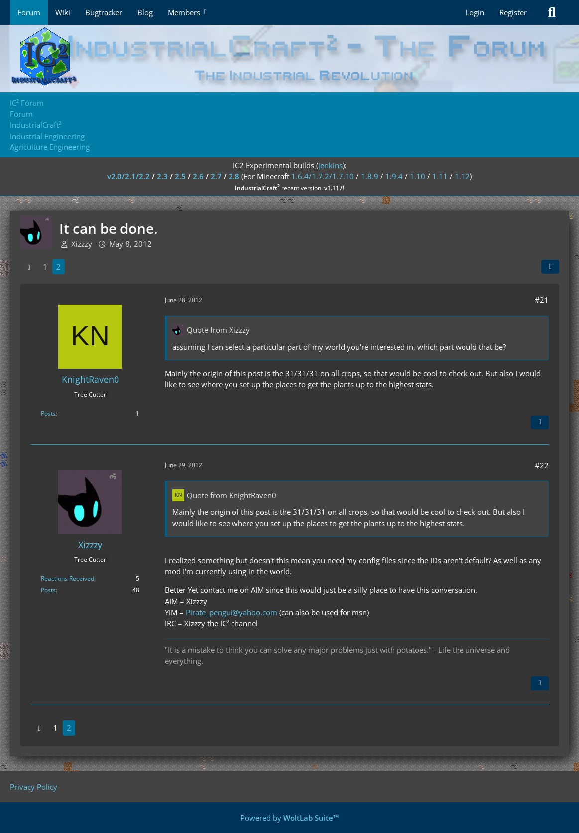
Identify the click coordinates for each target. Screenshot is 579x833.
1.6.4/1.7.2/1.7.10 (322, 176)
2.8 (234, 176)
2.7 (216, 176)
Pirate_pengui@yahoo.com (231, 612)
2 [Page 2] (58, 267)
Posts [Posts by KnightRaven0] (48, 413)
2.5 (180, 176)
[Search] (551, 12)
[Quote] (540, 422)
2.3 (162, 176)
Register (513, 12)
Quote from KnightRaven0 (231, 495)
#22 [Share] (542, 465)
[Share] (550, 267)
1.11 (440, 176)
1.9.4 (394, 176)
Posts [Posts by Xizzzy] (48, 590)
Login (474, 12)
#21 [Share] (542, 300)
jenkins (330, 165)
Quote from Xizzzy (218, 330)
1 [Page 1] (45, 267)
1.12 (462, 176)
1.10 (417, 176)
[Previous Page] (29, 266)
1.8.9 (369, 176)
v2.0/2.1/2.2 (128, 176)
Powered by (289, 818)
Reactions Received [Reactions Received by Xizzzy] (67, 578)
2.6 (198, 176)
